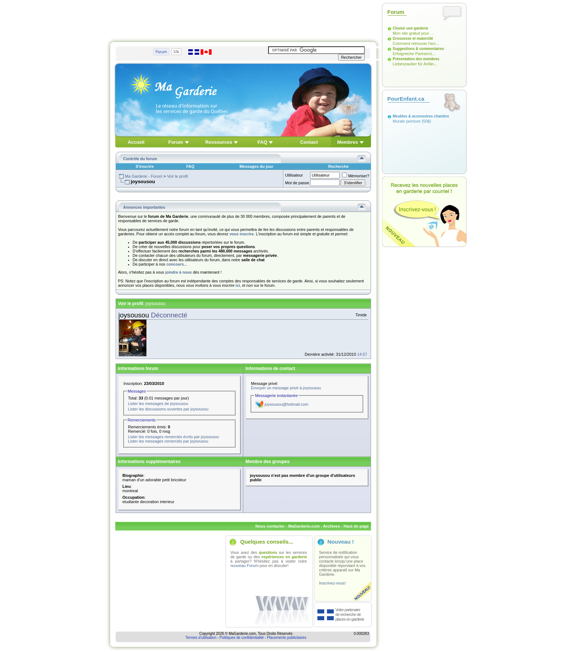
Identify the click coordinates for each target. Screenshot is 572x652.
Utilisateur (294, 175)
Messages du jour (256, 166)
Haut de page (356, 526)
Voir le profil (177, 176)
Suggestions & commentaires (418, 49)
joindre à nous (178, 272)
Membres (347, 142)
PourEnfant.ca (406, 99)
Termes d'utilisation (200, 638)
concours (175, 264)
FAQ (262, 142)
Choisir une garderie (410, 28)
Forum (175, 142)
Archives (331, 526)
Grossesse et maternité (413, 38)
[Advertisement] (243, 19)
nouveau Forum (245, 565)
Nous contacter (270, 526)
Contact (309, 142)
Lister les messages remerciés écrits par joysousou (173, 437)
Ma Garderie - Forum (143, 176)
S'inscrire (145, 166)
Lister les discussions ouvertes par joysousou (168, 409)
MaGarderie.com (304, 526)
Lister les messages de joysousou (158, 403)
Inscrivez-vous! (332, 583)
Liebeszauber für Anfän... (415, 64)
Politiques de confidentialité (242, 638)
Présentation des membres (416, 59)
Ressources (218, 142)
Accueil (136, 142)
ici (238, 285)
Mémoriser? (355, 176)
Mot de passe (297, 183)
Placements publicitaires (286, 638)
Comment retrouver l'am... (416, 43)
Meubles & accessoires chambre (421, 116)
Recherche (338, 166)
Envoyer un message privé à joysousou (286, 388)
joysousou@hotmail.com (286, 404)
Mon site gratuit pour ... (413, 33)
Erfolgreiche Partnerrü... (414, 53)
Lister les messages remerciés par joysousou (168, 441)
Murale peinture (407, 121)
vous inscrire (241, 234)
